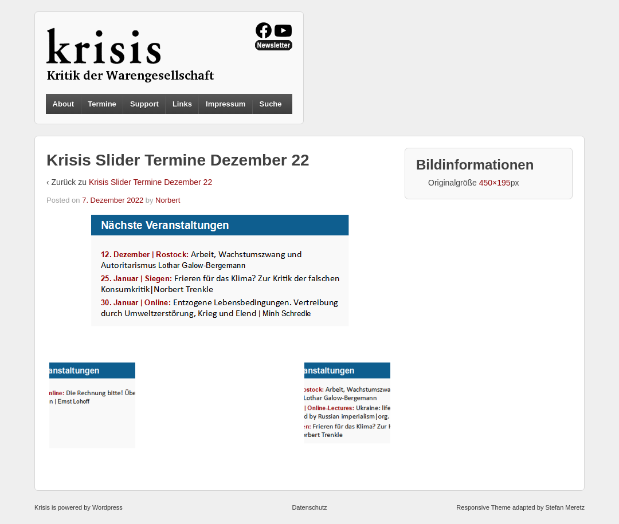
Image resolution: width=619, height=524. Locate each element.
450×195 (495, 182)
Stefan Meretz (564, 507)
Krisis (42, 507)
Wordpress (107, 507)
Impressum (225, 104)
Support (144, 104)
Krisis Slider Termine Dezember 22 (150, 182)
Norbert (167, 200)
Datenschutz (309, 507)
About (64, 104)
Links (182, 104)
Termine (102, 104)
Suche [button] (271, 104)
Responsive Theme (483, 507)
